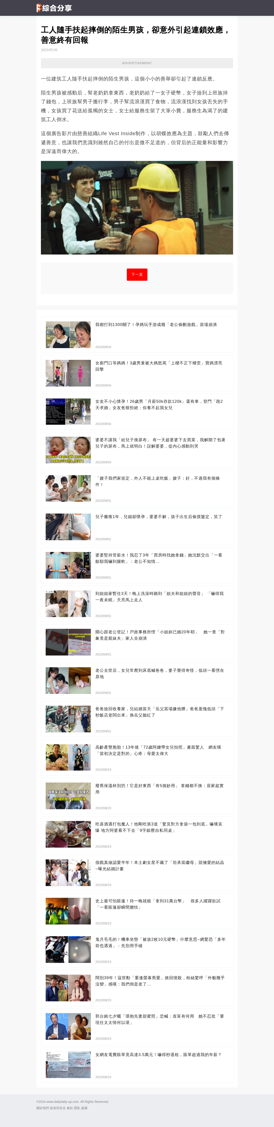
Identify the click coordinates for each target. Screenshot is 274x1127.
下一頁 (137, 274)
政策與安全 (58, 1108)
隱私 (77, 1108)
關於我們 (42, 1108)
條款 (70, 1108)
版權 (84, 1108)
